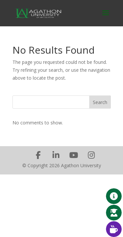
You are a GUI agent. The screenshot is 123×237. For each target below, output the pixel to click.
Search (100, 102)
